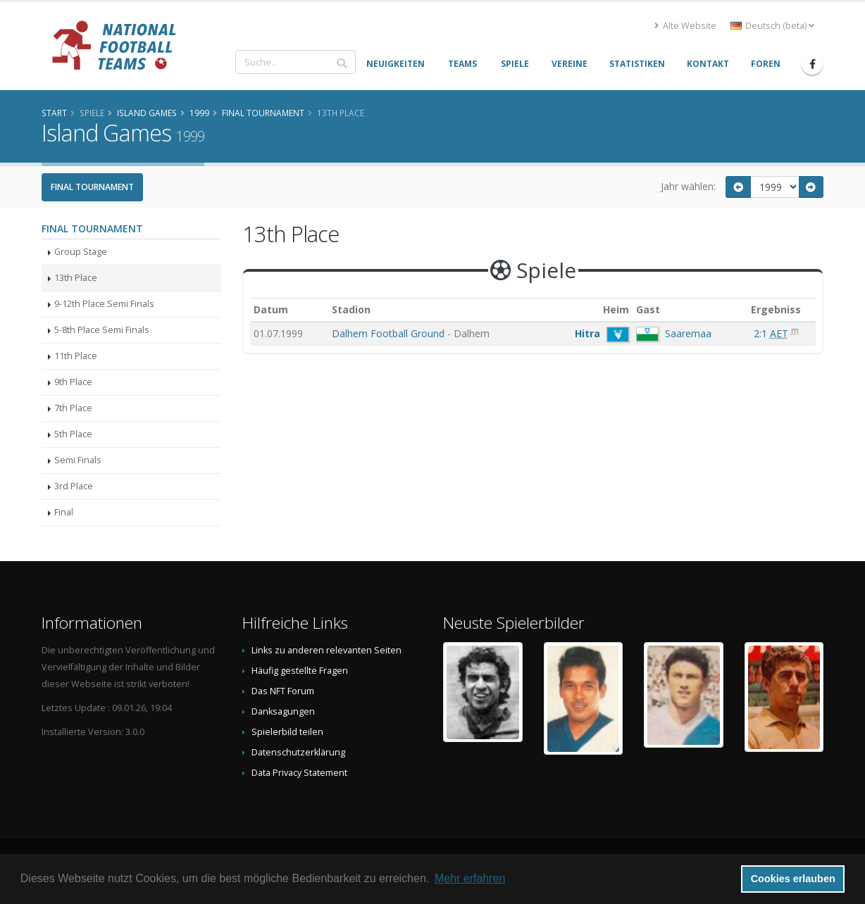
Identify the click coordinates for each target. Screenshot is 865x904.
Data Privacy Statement (299, 773)
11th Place (75, 356)
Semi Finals (77, 460)
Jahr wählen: (688, 186)
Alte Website (685, 26)
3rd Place (73, 486)
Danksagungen (283, 711)
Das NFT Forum (282, 691)
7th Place (73, 408)
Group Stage (80, 252)
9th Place (73, 382)
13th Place (75, 278)
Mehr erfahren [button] (470, 878)
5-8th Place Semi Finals (101, 330)
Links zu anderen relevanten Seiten (326, 650)
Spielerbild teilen (287, 732)
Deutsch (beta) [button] (772, 26)
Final (63, 512)
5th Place (73, 434)
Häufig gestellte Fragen (299, 671)
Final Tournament (92, 187)
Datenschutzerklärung (298, 752)
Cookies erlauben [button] (793, 878)
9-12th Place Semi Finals (104, 304)
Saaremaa (688, 333)
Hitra (587, 333)
